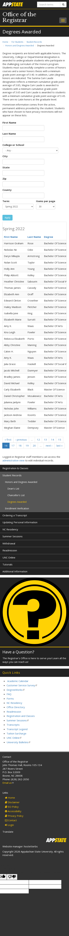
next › (49, 445)
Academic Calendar (17, 681)
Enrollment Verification (17, 508)
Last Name (9, 133)
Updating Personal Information (19, 522)
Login (9, 825)
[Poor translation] (12, 877)
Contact (11, 820)
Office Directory (16, 707)
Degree (48, 236)
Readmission (9, 550)
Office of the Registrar (19, 17)
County (7, 189)
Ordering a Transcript (14, 515)
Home (5, 42)
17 (13, 445)
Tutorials (7, 564)
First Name (9, 122)
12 (38, 439)
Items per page (45, 201)
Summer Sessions (12, 536)
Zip (4, 178)
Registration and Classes (21, 716)
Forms (10, 698)
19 (27, 445)
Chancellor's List (16, 495)
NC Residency (10, 529)
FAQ (9, 694)
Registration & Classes (15, 468)
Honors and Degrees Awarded (19, 45)
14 (52, 439)
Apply (7, 217)
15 (59, 439)
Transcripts (13, 724)
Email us (8, 782)
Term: (6, 201)
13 (45, 439)
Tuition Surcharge (16, 733)
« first (8, 439)
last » (59, 445)
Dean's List (13, 488)
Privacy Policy (14, 815)
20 (34, 445)
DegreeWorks (16, 689)
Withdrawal (8, 543)
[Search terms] (48, 4)
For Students (17, 42)
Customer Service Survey (22, 685)
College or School (13, 145)
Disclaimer (12, 802)
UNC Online (8, 557)
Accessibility (13, 811)
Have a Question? (18, 652)
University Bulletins (18, 742)
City (5, 156)
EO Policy (12, 806)
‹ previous (21, 439)
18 (20, 445)
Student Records (34, 42)
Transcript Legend (17, 729)
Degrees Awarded (17, 501)
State (6, 167)
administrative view (13, 460)
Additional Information (14, 571)
